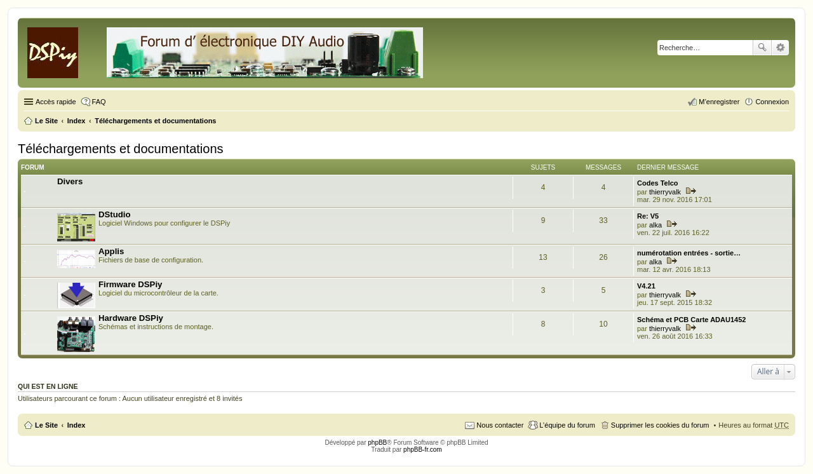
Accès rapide (56, 101)
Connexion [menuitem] (772, 101)
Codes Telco (657, 183)
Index (76, 425)
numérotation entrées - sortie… (689, 253)
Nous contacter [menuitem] (499, 425)
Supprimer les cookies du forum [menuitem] (660, 425)
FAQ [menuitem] (99, 101)
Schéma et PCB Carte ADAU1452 (691, 319)
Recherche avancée (780, 47)
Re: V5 (648, 216)
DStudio (114, 214)
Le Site (46, 425)
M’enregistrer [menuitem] (719, 101)
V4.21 (646, 286)
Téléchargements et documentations (121, 149)
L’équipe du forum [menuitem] (567, 425)
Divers (70, 181)
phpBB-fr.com (422, 449)
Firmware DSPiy (130, 284)
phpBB (377, 442)
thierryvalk (665, 192)
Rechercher (762, 47)
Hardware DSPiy (130, 318)
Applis (111, 251)
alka (655, 225)
